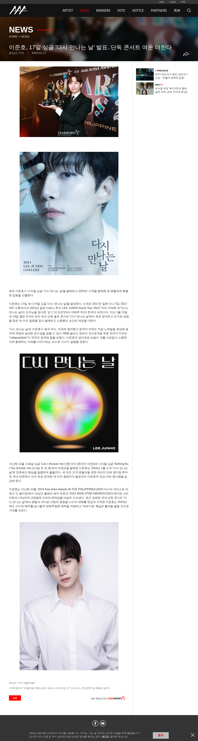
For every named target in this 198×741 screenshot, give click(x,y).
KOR (183, 2)
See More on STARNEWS (110, 698)
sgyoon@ (29, 682)
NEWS (84, 10)
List (15, 698)
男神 (177, 10)
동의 (161, 735)
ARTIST (67, 10)
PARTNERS (159, 10)
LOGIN (172, 2)
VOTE (121, 10)
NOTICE (138, 10)
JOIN (161, 2)
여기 (104, 736)
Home (13, 36)
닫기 (192, 735)
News (25, 36)
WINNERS (103, 10)
